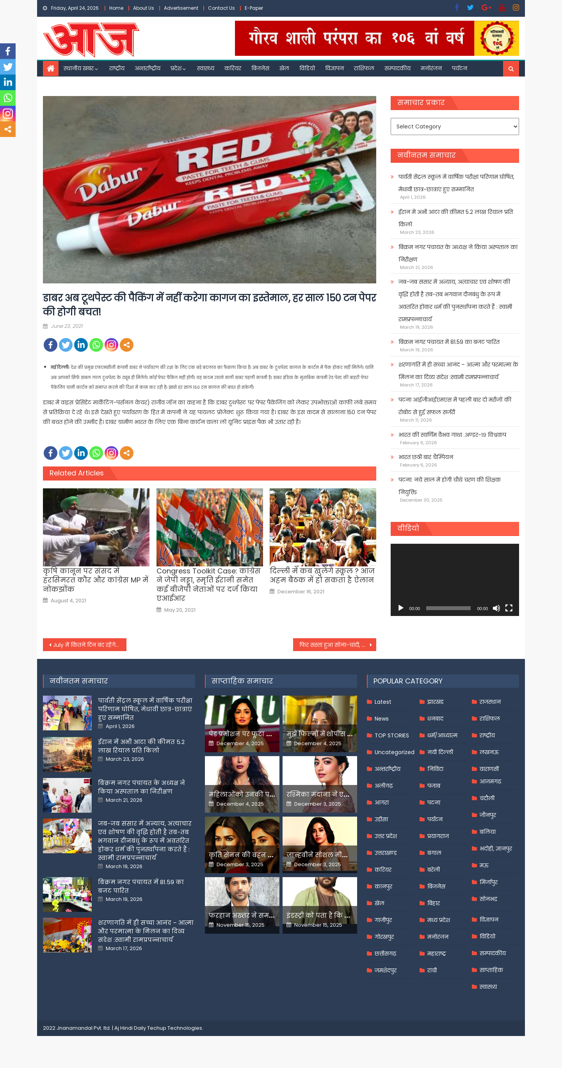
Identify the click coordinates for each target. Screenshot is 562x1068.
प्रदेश (176, 68)
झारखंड (435, 702)
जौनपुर (488, 815)
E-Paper (254, 8)
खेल (284, 68)
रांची (432, 970)
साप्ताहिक (491, 970)
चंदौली (487, 798)
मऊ (484, 865)
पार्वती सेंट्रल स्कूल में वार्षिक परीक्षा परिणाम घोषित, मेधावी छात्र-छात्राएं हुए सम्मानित (456, 183)
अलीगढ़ (384, 786)
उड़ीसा (381, 819)
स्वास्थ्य (205, 68)
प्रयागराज (438, 836)
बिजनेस (260, 68)
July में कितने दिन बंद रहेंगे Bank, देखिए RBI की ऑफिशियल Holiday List (89, 645)
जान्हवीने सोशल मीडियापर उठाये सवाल (343, 855)
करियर (232, 68)
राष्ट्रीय (116, 68)
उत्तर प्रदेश (386, 836)
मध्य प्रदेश (438, 920)
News (382, 719)
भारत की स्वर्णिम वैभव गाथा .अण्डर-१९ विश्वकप (452, 435)
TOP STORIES (392, 735)
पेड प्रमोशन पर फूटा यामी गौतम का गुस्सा (268, 734)
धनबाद (435, 719)
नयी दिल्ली (440, 752)
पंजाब (433, 786)
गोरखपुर (384, 937)
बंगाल (434, 853)
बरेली (433, 870)
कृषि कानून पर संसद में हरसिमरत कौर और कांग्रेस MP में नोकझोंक (95, 580)
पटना (433, 802)
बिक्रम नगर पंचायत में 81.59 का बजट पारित (449, 342)
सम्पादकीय (397, 68)
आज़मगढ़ (490, 781)
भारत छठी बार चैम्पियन (425, 457)
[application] (455, 580)
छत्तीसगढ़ (385, 954)
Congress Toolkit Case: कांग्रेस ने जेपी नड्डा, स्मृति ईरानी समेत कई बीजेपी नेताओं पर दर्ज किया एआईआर (209, 584)
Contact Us (221, 8)
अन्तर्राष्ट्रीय (147, 68)
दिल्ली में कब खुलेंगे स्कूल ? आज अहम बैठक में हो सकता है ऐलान (322, 575)
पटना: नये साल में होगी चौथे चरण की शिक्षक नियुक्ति (449, 486)
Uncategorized (394, 752)
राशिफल (364, 68)
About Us (143, 8)
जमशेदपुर (386, 970)
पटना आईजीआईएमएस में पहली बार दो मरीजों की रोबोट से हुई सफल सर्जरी (454, 406)
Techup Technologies (174, 1028)
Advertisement (181, 8)
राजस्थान (490, 702)
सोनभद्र (488, 899)
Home (116, 8)
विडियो (307, 68)
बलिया (488, 832)
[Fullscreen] (509, 608)
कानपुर (383, 886)
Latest (383, 702)
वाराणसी (489, 769)
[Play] (401, 608)
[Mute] (496, 608)
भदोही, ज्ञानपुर (496, 849)
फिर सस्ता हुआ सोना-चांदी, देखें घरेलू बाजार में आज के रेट (338, 645)
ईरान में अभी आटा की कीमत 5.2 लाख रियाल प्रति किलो (455, 218)
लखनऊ (489, 752)
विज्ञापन (334, 68)
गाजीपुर (383, 920)
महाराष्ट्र (436, 954)
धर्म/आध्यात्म (442, 735)
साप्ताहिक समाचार (242, 681)
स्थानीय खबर (79, 68)
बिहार (433, 903)
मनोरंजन (431, 68)
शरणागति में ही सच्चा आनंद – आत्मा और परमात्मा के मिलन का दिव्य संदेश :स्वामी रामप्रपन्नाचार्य (458, 371)
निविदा (435, 769)
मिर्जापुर (489, 882)
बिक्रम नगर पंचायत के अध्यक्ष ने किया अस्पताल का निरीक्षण (458, 253)
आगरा (382, 802)
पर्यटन (459, 68)
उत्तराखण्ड (386, 853)
